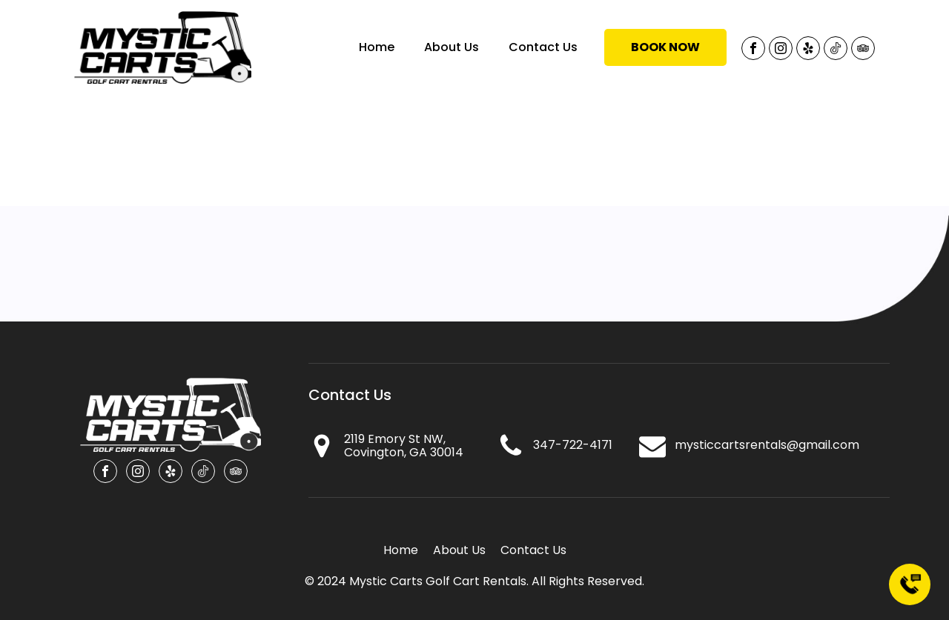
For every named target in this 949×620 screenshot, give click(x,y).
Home (376, 47)
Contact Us (543, 47)
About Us (451, 47)
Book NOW (665, 47)
